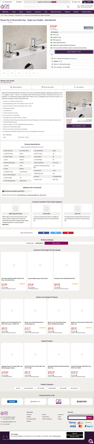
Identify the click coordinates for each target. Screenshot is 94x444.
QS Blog (29, 416)
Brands (19, 2)
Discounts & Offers (31, 419)
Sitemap (29, 421)
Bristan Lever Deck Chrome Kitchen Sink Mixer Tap (81, 323)
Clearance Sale (7, 2)
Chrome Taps (43, 195)
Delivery (44, 414)
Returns (60, 419)
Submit (89, 417)
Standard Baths (52, 388)
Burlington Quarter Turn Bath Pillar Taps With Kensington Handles (12, 367)
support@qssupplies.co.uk (8, 421)
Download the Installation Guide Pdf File (13, 191)
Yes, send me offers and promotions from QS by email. (81, 414)
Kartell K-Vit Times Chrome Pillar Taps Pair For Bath (35, 367)
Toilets (14, 12)
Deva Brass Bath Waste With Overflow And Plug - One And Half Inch (13, 279)
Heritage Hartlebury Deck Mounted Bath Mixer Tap (58, 367)
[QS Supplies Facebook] (3, 436)
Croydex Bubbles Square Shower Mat (38, 278)
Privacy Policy (45, 416)
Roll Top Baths (40, 388)
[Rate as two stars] (36, 243)
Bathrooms (5, 12)
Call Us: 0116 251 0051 (87, 6)
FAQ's (59, 416)
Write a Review (56, 243)
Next (45, 47)
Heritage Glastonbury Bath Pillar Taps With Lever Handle (81, 367)
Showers (29, 12)
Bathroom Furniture (56, 12)
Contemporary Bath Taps (33, 195)
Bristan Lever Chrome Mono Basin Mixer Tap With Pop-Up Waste (57, 323)
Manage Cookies (74, 436)
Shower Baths (63, 388)
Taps (46, 12)
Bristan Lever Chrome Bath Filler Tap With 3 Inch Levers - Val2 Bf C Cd (11, 323)
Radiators (67, 12)
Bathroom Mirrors (87, 12)
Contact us (60, 414)
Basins (21, 12)
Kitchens (76, 12)
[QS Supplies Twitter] (7, 436)
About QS (29, 414)
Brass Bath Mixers (28, 388)
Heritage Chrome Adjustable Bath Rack (64, 278)
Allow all (74, 433)
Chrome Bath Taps (21, 195)
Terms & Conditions (47, 419)
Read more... (5, 224)
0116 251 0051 (5, 424)
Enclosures (38, 12)
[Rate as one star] (36, 243)
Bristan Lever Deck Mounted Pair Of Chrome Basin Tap (34, 323)
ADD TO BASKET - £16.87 (74, 51)
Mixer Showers (74, 388)
